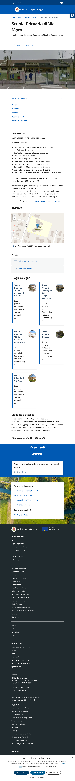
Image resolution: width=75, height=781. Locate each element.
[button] (37, 777)
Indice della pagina (19, 99)
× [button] (72, 757)
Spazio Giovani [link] (16, 666)
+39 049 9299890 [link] (25, 268)
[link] (72, 15)
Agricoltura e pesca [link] (18, 571)
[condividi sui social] (16, 45)
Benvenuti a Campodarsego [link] (20, 647)
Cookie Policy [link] (15, 727)
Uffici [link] (13, 553)
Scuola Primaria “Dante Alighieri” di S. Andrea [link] (19, 290)
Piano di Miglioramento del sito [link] (22, 743)
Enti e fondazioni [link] (17, 560)
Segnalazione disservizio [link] (19, 711)
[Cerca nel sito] (61, 9)
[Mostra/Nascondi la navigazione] (2, 9)
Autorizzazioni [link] (16, 584)
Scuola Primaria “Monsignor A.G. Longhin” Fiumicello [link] (47, 292)
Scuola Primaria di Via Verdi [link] (19, 378)
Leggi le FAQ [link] (15, 704)
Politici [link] (13, 540)
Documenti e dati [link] (17, 556)
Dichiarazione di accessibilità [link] (21, 734)
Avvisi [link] (13, 635)
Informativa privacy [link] (18, 724)
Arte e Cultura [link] (16, 657)
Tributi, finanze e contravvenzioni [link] (22, 610)
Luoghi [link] (13, 650)
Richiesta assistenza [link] (18, 714)
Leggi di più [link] (61, 763)
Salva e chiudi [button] (21, 772)
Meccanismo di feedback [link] (19, 737)
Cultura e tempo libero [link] (19, 591)
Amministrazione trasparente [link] (21, 717)
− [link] (14, 218)
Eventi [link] (13, 653)
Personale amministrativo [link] (20, 547)
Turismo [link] (14, 614)
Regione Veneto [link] (16, 3)
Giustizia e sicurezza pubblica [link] (21, 597)
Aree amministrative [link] (18, 550)
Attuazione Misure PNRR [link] (20, 740)
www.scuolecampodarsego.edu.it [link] (48, 201)
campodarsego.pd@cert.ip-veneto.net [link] (28, 697)
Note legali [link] (15, 730)
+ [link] (14, 215)
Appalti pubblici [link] (16, 581)
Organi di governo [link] (17, 543)
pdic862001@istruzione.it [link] (28, 261)
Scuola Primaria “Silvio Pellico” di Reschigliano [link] (19, 337)
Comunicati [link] (15, 632)
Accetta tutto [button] (38, 772)
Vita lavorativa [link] (16, 617)
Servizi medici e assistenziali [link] (21, 663)
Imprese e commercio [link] (18, 601)
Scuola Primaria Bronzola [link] (45, 334)
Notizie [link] (13, 629)
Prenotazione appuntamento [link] (21, 708)
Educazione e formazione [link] (20, 594)
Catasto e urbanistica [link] (18, 588)
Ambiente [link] (14, 575)
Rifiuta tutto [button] (54, 772)
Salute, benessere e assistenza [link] (21, 607)
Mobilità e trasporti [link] (18, 604)
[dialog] (37, 768)
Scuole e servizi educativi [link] (20, 660)
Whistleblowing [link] (16, 721)
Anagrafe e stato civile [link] (19, 578)
